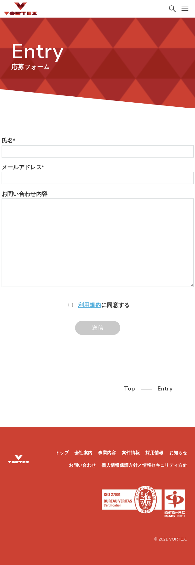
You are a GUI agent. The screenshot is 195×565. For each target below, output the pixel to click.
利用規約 (89, 305)
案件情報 (131, 452)
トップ (62, 452)
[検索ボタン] (172, 9)
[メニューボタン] (185, 9)
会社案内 (83, 452)
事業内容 (107, 452)
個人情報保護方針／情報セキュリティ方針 (144, 465)
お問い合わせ (82, 465)
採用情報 (154, 452)
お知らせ (178, 452)
